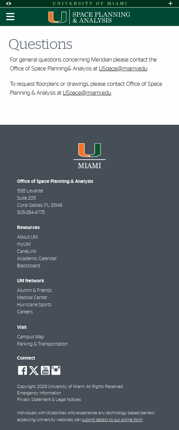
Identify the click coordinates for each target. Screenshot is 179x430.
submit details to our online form (112, 420)
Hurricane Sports (34, 305)
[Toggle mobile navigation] (10, 17)
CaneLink (26, 251)
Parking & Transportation (42, 344)
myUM (23, 244)
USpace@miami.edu (123, 68)
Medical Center (32, 297)
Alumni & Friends (34, 290)
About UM (27, 237)
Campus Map (30, 337)
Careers (25, 312)
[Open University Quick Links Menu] (170, 3)
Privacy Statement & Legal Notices (49, 400)
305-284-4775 (31, 212)
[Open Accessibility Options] (8, 3)
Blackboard (28, 266)
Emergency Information (39, 393)
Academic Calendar (37, 258)
